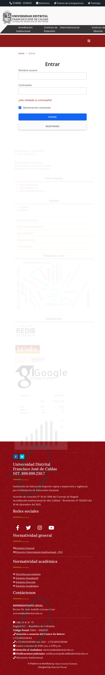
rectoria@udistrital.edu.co (28, 613)
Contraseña (25, 85)
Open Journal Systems (66, 663)
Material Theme (59, 667)
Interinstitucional (69, 27)
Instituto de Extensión (50, 29)
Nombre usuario (28, 70)
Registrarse (52, 126)
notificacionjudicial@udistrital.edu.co (50, 653)
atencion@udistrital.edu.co (43, 649)
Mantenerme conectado (37, 107)
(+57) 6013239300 (26, 641)
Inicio (21, 53)
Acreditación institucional (24, 29)
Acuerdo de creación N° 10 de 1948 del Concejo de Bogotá (45, 496)
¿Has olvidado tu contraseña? (35, 100)
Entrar (52, 116)
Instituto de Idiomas (98, 29)
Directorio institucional (28, 657)
